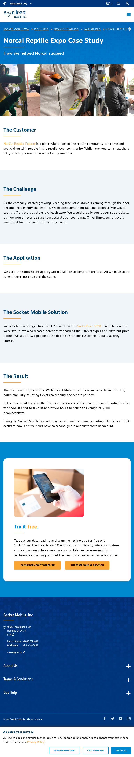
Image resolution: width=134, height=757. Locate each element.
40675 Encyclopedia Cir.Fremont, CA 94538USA (19, 630)
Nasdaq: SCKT (16, 652)
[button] (118, 3)
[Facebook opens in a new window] (104, 719)
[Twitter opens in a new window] (112, 719)
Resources (41, 29)
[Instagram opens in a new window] (129, 719)
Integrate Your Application (87, 565)
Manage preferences (64, 750)
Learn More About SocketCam (37, 565)
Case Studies (92, 29)
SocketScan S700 (89, 326)
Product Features (66, 29)
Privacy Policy (35, 742)
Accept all (121, 750)
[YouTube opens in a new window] (120, 719)
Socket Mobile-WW (16, 29)
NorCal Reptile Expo (19, 144)
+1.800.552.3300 (30, 641)
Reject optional (95, 750)
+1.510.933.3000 (30, 645)
